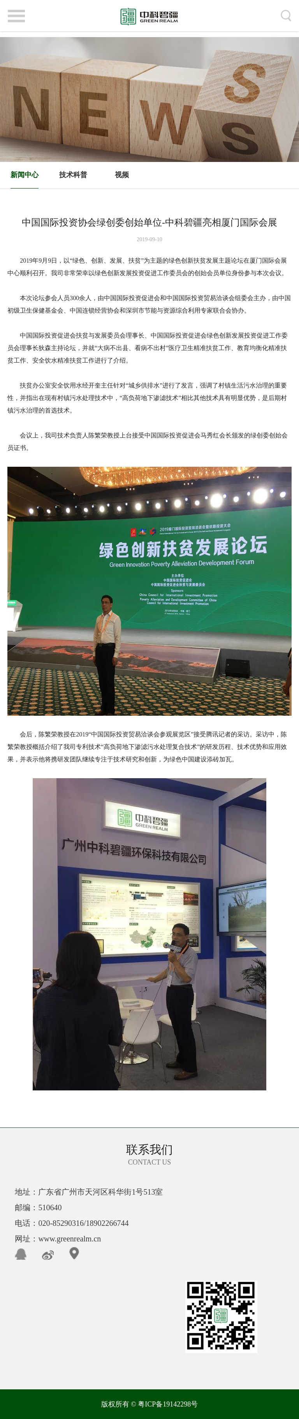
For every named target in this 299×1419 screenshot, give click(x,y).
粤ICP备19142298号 (168, 1404)
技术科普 (73, 175)
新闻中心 (25, 175)
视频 (122, 175)
